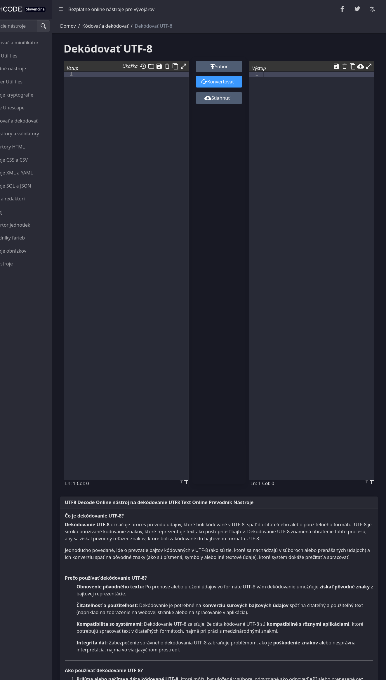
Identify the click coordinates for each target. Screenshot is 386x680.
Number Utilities (25, 81)
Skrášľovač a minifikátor (33, 42)
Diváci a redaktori (26, 198)
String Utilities (22, 56)
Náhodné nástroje (26, 68)
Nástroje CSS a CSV (27, 160)
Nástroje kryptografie (30, 95)
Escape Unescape (26, 107)
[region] (39, 349)
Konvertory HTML (26, 147)
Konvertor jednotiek (29, 225)
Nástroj (15, 212)
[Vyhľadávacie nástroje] (33, 26)
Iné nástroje (20, 264)
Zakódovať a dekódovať (32, 121)
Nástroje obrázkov (27, 251)
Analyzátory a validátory (33, 133)
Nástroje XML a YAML (30, 172)
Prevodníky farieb (26, 238)
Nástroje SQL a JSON (29, 186)
